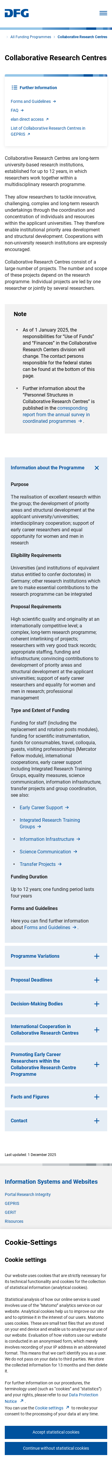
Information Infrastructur (50, 839)
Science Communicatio (49, 852)
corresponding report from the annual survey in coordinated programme (56, 414)
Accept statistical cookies (56, 1432)
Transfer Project (41, 864)
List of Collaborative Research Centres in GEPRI (48, 131)
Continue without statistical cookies (56, 1448)
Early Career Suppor (45, 807)
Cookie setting (52, 1408)
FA (17, 110)
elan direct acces (30, 119)
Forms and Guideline (34, 101)
